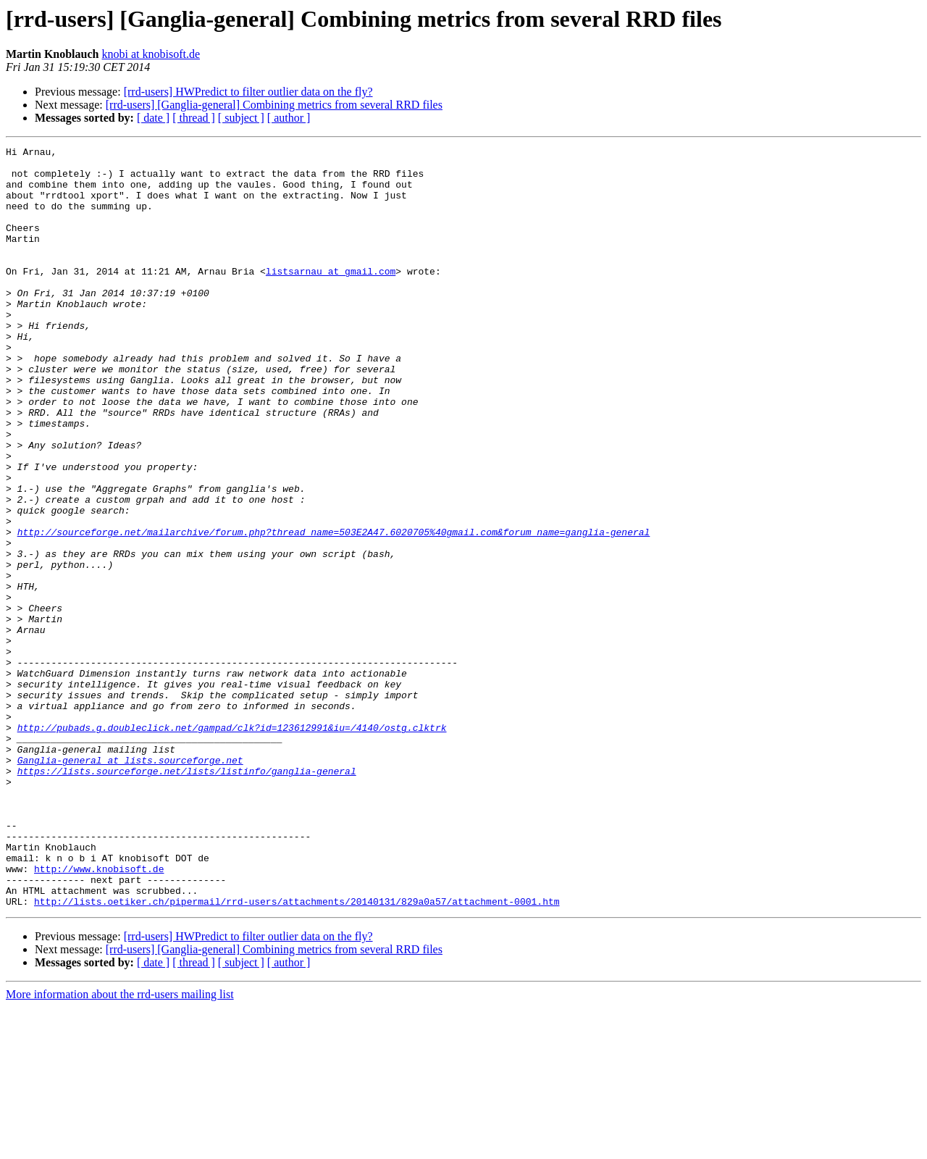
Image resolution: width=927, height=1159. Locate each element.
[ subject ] (241, 118)
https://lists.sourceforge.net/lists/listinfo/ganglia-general (186, 896)
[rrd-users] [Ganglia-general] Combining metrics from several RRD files (274, 105)
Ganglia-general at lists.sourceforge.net (130, 883)
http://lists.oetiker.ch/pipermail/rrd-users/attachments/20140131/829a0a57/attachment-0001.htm (296, 1053)
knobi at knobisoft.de (150, 54)
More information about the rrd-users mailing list (120, 1146)
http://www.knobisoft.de (99, 1014)
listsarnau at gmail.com (330, 297)
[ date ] (153, 118)
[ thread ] (193, 118)
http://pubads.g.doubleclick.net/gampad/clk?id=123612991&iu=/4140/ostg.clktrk (232, 844)
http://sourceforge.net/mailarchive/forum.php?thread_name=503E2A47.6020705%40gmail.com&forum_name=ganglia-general (333, 609)
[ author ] (289, 118)
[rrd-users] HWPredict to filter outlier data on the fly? (248, 91)
